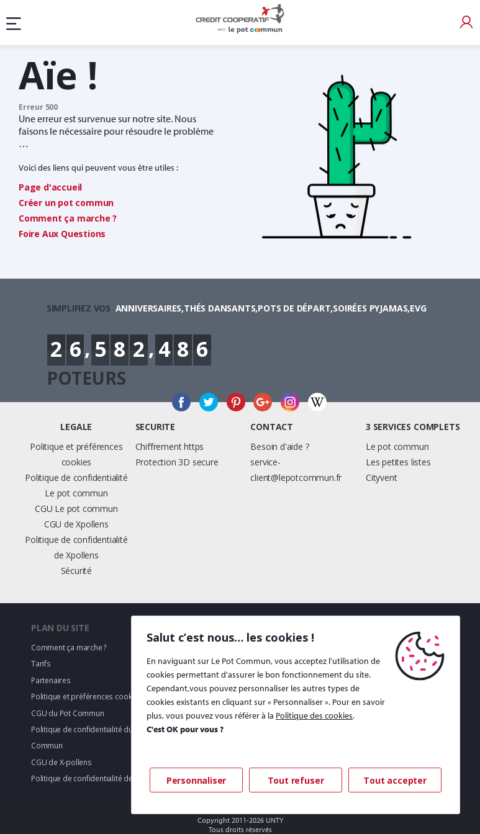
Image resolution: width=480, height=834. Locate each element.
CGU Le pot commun (76, 508)
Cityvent (381, 477)
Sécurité (76, 570)
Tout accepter (394, 780)
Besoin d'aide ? (279, 446)
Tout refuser (296, 780)
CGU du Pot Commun (67, 713)
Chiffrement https (169, 446)
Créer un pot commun (66, 202)
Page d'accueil (50, 187)
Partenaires (51, 680)
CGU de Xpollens (76, 524)
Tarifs (41, 663)
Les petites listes (398, 462)
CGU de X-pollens (61, 762)
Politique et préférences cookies (86, 696)
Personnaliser (196, 780)
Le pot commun (397, 446)
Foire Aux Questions (62, 234)
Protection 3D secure (177, 462)
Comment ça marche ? (68, 218)
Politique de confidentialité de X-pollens (99, 778)
